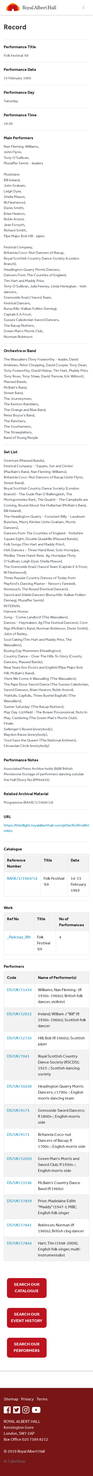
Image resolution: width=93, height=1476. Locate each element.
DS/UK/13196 (19, 1182)
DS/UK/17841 (19, 1224)
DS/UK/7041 (18, 1056)
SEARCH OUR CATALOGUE (26, 1287)
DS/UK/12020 (19, 1158)
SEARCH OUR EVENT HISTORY (26, 1317)
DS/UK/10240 (19, 1086)
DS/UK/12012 (19, 1013)
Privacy (27, 1398)
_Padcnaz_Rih (19, 936)
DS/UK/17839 (19, 1200)
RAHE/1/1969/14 (22, 878)
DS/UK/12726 (19, 1037)
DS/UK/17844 (19, 1243)
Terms (42, 1398)
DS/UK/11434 (19, 989)
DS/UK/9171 (18, 1134)
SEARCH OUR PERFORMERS (27, 1347)
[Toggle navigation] (83, 7)
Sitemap (11, 1398)
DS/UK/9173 (18, 1110)
